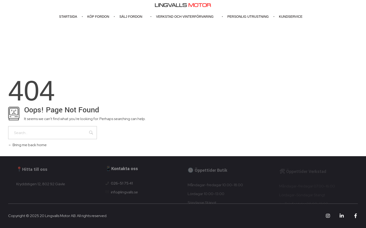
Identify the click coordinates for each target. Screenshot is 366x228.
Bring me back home (27, 144)
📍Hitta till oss (31, 171)
